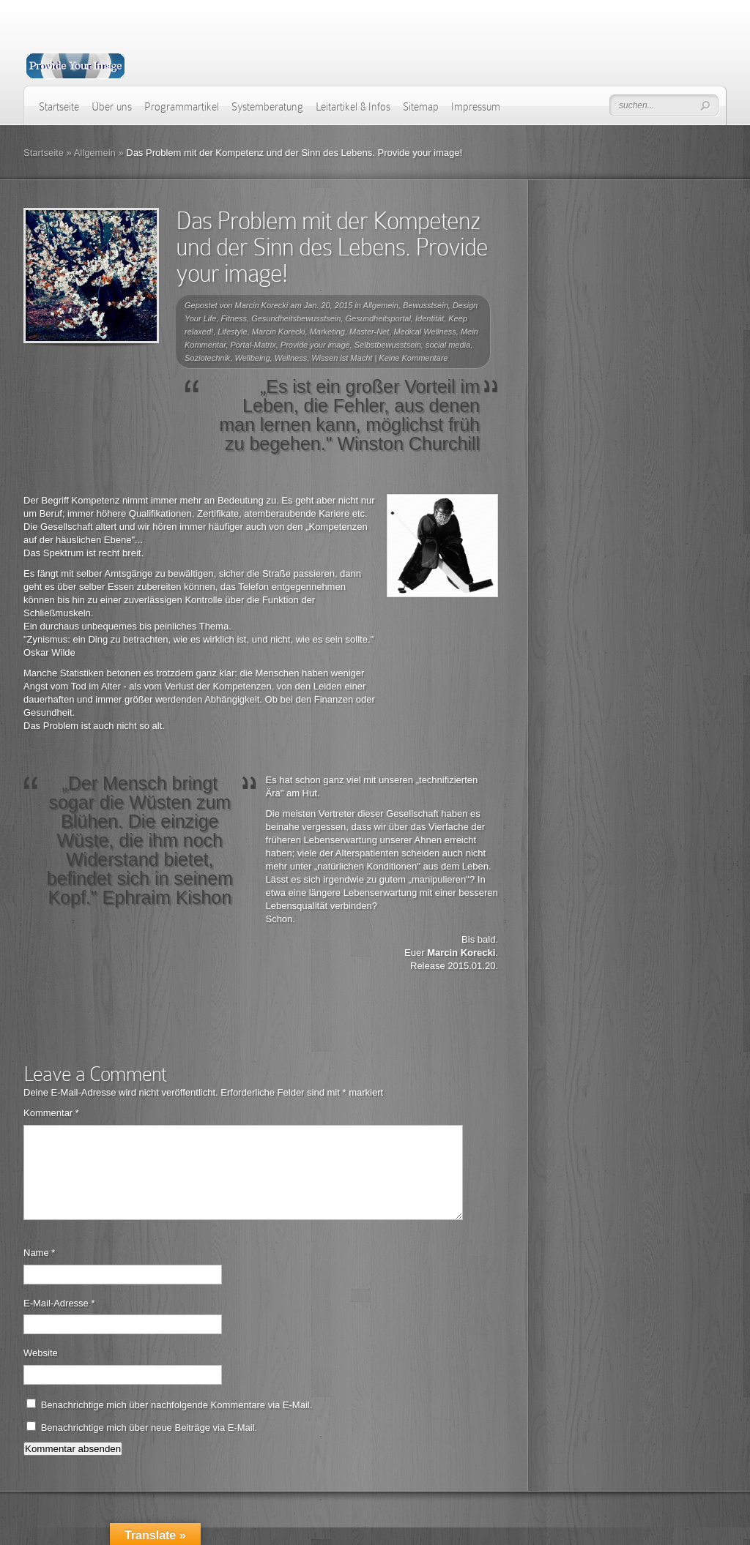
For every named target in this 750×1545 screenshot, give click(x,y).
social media (448, 344)
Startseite (59, 107)
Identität (429, 318)
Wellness (291, 357)
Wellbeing (252, 357)
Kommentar (51, 1112)
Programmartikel (181, 107)
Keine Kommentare (413, 357)
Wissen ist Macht (341, 357)
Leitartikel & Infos (353, 107)
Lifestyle (232, 331)
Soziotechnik (207, 357)
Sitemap (421, 107)
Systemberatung (267, 107)
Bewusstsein (425, 305)
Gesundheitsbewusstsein (296, 318)
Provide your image (315, 344)
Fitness (234, 318)
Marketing (327, 331)
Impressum (475, 107)
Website (40, 1370)
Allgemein (95, 152)
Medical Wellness (424, 331)
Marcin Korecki (262, 305)
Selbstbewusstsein (387, 344)
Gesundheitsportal (378, 318)
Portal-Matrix (252, 344)
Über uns (112, 107)
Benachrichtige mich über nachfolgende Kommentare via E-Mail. (177, 1422)
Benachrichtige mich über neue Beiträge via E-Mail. (149, 1445)
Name (39, 1270)
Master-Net (369, 331)
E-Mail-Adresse (59, 1320)
